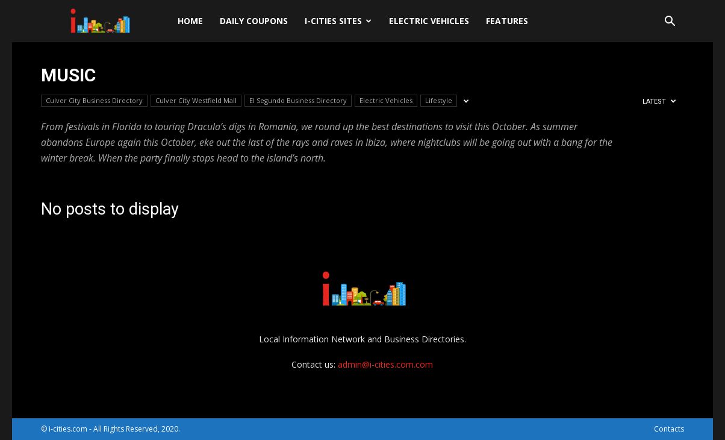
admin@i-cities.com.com (385, 364)
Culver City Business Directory (94, 100)
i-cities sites (338, 21)
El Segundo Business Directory (298, 100)
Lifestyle (438, 100)
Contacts (669, 429)
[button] (669, 22)
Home (190, 21)
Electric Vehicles (429, 21)
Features (507, 21)
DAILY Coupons (254, 21)
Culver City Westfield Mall (196, 100)
